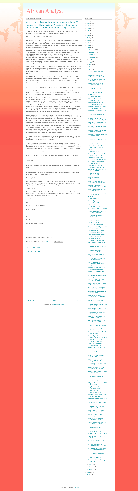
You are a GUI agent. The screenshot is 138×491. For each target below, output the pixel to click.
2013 (88, 475)
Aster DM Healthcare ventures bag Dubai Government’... (96, 287)
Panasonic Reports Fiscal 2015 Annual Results (97, 111)
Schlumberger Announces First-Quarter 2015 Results (97, 422)
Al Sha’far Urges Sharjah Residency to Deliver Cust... (96, 166)
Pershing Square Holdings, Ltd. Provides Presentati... (97, 130)
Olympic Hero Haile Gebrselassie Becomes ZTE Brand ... (97, 170)
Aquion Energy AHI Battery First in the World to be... (97, 371)
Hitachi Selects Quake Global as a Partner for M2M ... (97, 284)
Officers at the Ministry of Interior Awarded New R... (97, 309)
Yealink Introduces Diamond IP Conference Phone (96, 352)
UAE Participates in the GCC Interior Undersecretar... (96, 95)
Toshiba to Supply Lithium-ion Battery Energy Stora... (96, 391)
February (91, 467)
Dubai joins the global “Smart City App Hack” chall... (97, 134)
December (92, 50)
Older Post (77, 300)
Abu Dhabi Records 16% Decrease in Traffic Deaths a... (97, 138)
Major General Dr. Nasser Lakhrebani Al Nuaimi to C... (96, 452)
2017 (88, 43)
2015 (88, 47)
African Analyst (44, 11)
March (91, 464)
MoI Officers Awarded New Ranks (97, 208)
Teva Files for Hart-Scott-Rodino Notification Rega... (97, 313)
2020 (88, 35)
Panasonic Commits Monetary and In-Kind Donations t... (96, 142)
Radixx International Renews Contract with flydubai (96, 411)
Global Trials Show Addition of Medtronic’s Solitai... (96, 348)
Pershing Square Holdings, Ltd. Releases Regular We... (97, 268)
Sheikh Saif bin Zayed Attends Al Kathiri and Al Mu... (97, 99)
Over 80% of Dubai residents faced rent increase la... (96, 441)
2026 (88, 21)
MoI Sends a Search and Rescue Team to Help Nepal (97, 127)
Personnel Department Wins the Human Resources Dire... (97, 154)
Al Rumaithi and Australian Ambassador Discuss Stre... (96, 419)
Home (54, 300)
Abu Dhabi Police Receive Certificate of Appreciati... (96, 223)
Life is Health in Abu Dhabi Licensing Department (95, 415)
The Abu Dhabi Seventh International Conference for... (97, 251)
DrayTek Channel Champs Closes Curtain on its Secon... (97, 399)
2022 (88, 30)
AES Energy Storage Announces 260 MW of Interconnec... (97, 91)
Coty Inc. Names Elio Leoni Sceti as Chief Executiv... (97, 395)
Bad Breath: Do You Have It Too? (97, 434)
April (90, 69)
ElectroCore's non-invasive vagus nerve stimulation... (97, 193)
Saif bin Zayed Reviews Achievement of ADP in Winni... (97, 336)
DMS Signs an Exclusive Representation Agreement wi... (97, 324)
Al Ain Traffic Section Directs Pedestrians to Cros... (96, 205)
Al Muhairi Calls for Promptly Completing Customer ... (96, 231)
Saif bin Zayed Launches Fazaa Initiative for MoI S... (97, 201)
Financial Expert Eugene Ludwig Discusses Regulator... (97, 332)
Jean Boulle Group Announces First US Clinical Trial (96, 235)
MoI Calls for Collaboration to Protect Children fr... (96, 162)
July (90, 62)
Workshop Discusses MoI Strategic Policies (95, 215)
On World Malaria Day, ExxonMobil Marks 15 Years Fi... (96, 263)
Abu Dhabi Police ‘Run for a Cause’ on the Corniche (96, 367)
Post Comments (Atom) (57, 304)
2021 (88, 33)
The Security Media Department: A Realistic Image (97, 364)
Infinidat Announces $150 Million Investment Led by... (97, 107)
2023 (88, 28)
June (90, 64)
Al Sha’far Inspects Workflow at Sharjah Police (97, 291)
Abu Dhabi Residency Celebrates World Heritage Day (97, 426)
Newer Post (31, 300)
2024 (88, 25)
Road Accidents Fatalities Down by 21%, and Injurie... (97, 189)
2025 (88, 23)
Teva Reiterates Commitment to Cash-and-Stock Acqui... (97, 115)
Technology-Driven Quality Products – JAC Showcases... (97, 158)
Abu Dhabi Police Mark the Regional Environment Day (96, 182)
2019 (88, 38)
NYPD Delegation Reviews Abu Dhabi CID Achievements (97, 448)
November (92, 52)
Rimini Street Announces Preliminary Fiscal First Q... (96, 75)
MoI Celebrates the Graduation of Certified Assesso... (97, 219)
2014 (88, 472)
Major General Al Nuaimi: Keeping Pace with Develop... (97, 79)
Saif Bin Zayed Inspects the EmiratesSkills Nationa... (96, 103)
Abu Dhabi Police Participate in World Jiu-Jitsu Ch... (97, 344)
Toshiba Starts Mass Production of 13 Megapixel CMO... (97, 247)
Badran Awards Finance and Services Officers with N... (96, 356)
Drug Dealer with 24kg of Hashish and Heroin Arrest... (97, 227)
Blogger (77, 487)
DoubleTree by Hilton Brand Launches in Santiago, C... (96, 272)
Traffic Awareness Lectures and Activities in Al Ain (97, 197)
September (92, 57)
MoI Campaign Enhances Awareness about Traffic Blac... (97, 444)
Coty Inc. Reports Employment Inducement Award (96, 387)
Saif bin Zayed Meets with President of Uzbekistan (95, 375)
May (90, 66)
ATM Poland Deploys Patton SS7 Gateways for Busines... (97, 403)
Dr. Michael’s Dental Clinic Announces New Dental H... (96, 83)
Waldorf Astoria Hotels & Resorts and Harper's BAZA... (97, 259)
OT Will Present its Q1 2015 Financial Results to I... (96, 340)
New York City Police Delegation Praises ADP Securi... (97, 123)
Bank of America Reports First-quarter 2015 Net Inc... (96, 316)
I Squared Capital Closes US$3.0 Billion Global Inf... (97, 383)
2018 (88, 40)
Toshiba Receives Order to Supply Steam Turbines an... (97, 305)
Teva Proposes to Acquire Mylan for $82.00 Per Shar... (97, 211)
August (91, 59)
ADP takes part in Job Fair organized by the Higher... (96, 239)
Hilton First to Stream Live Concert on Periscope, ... (96, 301)
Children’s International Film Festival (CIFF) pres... (96, 456)
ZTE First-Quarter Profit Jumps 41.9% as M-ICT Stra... (96, 280)
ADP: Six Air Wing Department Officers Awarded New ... (96, 255)
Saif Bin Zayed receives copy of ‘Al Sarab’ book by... (97, 379)
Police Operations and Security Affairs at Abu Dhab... (96, 430)
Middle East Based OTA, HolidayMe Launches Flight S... (97, 119)
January (91, 469)
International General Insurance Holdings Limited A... (97, 276)
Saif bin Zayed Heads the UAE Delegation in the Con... (96, 87)
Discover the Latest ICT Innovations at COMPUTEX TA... (96, 296)
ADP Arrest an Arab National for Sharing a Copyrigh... (97, 150)
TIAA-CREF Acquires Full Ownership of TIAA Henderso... (97, 174)
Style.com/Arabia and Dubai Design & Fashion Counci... (96, 360)
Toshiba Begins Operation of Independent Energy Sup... (96, 407)
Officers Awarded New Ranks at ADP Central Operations (97, 146)
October (91, 54)
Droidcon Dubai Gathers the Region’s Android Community (97, 185)
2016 (88, 45)
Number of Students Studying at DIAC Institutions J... (97, 460)
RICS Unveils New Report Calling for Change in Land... (97, 243)
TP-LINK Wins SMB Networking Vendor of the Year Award (97, 437)
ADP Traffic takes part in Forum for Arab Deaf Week (97, 320)
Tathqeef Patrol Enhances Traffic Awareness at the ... (97, 72)
